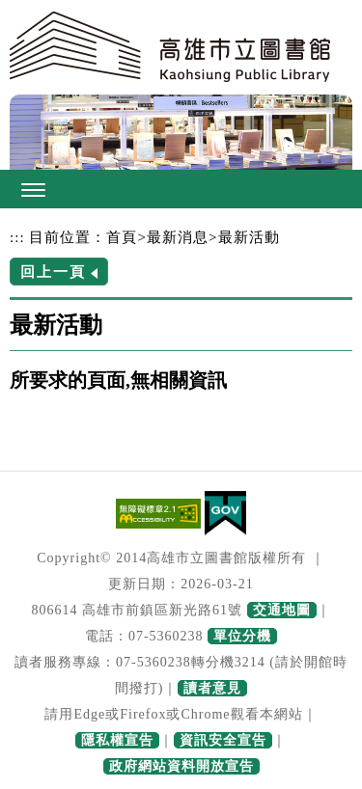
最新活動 (249, 237)
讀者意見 (212, 688)
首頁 (121, 237)
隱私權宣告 (117, 740)
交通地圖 (282, 610)
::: (17, 237)
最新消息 (178, 237)
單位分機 (242, 636)
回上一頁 (53, 271)
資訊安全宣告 (223, 740)
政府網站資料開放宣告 (181, 766)
